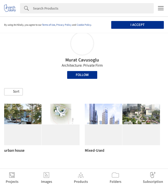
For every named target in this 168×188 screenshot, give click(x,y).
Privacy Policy (64, 25)
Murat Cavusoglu (82, 60)
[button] (13, 91)
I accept (137, 24)
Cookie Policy (84, 25)
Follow (82, 75)
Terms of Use (48, 25)
